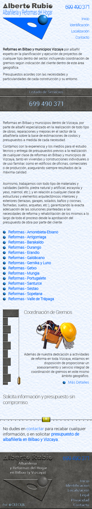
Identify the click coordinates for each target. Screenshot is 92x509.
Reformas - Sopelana (25, 293)
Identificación (79, 25)
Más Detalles (78, 382)
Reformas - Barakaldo (26, 242)
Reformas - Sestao (23, 288)
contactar (35, 428)
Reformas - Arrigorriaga (27, 237)
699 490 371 (77, 6)
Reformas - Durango (24, 247)
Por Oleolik (14, 504)
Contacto (82, 37)
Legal (84, 495)
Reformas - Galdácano (26, 257)
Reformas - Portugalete (27, 278)
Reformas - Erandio (23, 252)
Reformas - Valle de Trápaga (31, 299)
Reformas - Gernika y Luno (29, 263)
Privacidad (80, 500)
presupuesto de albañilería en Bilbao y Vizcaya (41, 436)
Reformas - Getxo (22, 268)
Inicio (85, 18)
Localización (80, 31)
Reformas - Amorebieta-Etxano (33, 232)
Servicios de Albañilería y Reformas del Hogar (46, 92)
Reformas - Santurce (25, 283)
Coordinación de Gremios (48, 312)
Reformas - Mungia (23, 273)
